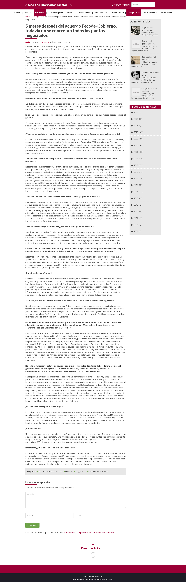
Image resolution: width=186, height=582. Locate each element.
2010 (136, 218)
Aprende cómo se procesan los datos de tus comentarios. (89, 532)
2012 (136, 205)
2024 (136, 125)
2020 (136, 152)
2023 (136, 132)
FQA (85, 576)
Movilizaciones (85, 12)
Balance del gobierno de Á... (148, 42)
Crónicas (70, 12)
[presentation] (43, 526)
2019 (136, 158)
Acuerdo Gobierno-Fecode (50, 471)
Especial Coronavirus (121, 5)
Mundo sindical (101, 12)
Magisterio (80, 471)
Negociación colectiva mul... (148, 28)
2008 (136, 231)
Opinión (28, 12)
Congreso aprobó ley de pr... (149, 90)
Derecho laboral (150, 12)
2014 (136, 191)
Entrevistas (40, 12)
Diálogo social (134, 12)
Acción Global (166, 12)
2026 (136, 112)
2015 (136, 185)
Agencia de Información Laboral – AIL (49, 5)
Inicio (27, 16)
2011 (136, 211)
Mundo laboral (118, 12)
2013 (136, 198)
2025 (136, 119)
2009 (136, 224)
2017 (136, 171)
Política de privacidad (95, 576)
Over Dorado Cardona (98, 471)
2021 (136, 145)
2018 (136, 165)
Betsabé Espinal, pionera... (149, 58)
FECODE (68, 471)
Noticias (17, 12)
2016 (136, 178)
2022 (136, 138)
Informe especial (56, 12)
